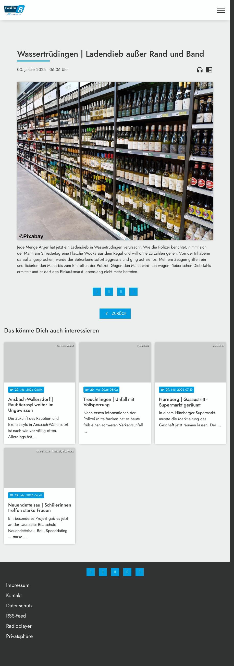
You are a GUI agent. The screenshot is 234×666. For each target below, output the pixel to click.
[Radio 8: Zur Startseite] (59, 10)
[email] (140, 572)
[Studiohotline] (127, 572)
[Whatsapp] (115, 572)
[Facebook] (91, 572)
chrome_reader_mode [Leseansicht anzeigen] (209, 69)
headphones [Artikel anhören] (199, 69)
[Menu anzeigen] (221, 10)
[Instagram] (103, 572)
